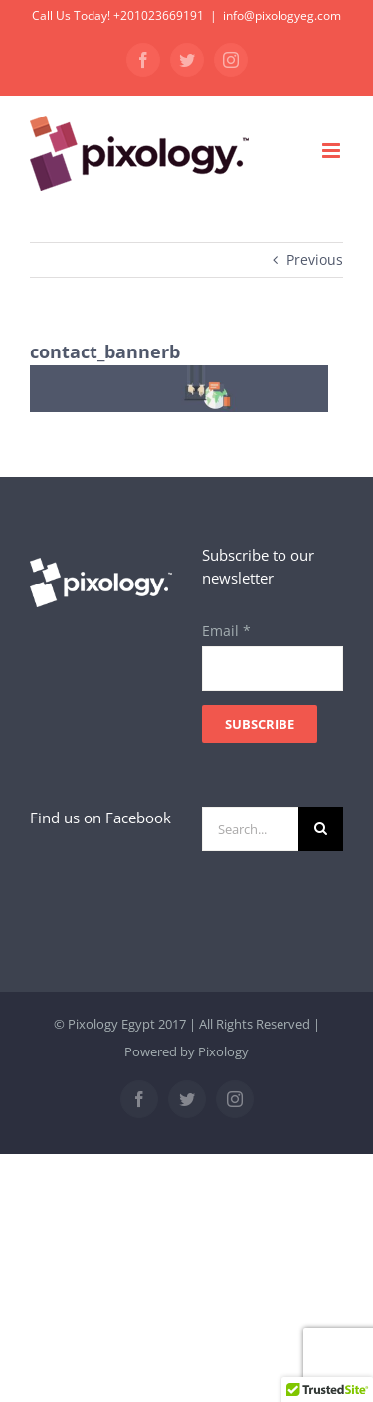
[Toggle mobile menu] (332, 150)
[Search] (320, 829)
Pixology (223, 1051)
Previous (314, 259)
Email (226, 630)
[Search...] (250, 829)
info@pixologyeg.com (282, 15)
